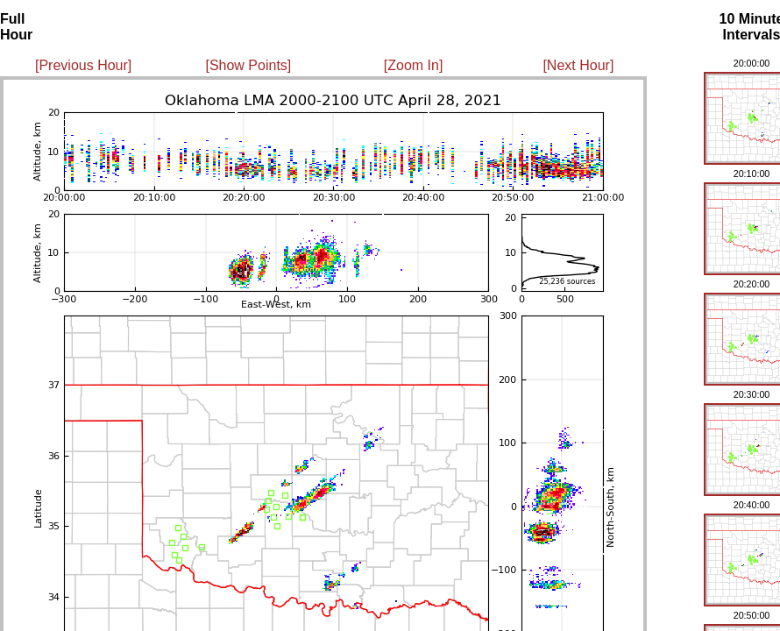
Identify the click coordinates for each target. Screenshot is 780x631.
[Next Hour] (577, 65)
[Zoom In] (413, 65)
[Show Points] (248, 65)
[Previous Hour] (83, 65)
